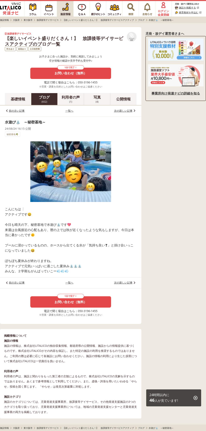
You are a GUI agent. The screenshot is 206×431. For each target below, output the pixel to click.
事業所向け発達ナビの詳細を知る (175, 93)
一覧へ (69, 110)
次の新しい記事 (123, 110)
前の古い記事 (17, 110)
